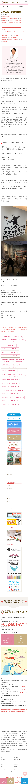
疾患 (20, 18)
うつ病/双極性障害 (6, 16)
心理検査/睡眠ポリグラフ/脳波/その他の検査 (11, 27)
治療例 (14, 498)
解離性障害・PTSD (6, 35)
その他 (3, 29)
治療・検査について (14, 492)
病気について (14, 488)
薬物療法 (22, 39)
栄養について (16, 35)
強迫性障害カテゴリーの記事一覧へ (9, 386)
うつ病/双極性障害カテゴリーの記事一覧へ (11, 336)
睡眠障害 (4, 39)
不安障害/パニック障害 (13, 39)
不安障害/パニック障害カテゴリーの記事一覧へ (12, 397)
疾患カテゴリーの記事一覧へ (8, 345)
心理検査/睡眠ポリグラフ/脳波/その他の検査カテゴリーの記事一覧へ (13, 366)
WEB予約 (3, 769)
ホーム (2, 757)
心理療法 (11, 20)
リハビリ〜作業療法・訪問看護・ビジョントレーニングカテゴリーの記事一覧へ (13, 375)
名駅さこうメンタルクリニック (16, 771)
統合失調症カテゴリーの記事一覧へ (9, 348)
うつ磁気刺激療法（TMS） (15, 37)
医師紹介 (14, 502)
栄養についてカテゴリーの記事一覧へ (10, 383)
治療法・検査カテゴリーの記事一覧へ (10, 355)
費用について (14, 495)
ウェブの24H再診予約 (16, 437)
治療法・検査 (18, 20)
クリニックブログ (14, 508)
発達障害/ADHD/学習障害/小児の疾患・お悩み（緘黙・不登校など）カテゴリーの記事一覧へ (13, 360)
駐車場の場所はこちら (6, 709)
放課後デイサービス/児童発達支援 (9, 18)
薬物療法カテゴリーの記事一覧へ (9, 400)
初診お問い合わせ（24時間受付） (15, 431)
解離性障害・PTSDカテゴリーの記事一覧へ (11, 379)
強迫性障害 (4, 37)
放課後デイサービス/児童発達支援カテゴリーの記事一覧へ (13, 340)
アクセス (14, 505)
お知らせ (2, 766)
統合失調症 (4, 20)
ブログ (15, 766)
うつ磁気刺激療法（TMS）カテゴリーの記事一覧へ (13, 390)
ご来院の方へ (14, 485)
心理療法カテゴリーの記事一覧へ (9, 352)
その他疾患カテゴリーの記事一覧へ (9, 404)
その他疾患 (4, 41)
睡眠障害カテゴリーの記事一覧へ (9, 393)
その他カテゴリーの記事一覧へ (8, 370)
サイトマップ (16, 769)
